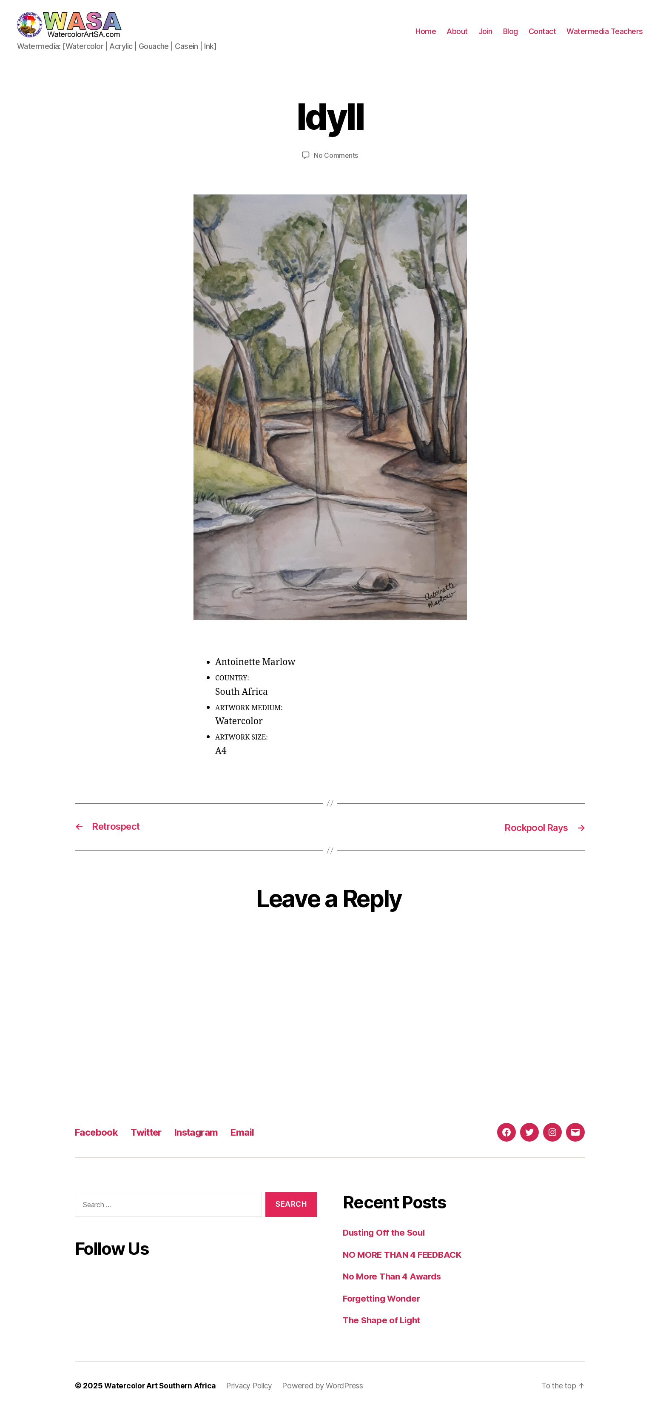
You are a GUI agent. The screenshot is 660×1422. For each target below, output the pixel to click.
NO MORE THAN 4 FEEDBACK (405, 1267)
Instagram (206, 1145)
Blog (510, 37)
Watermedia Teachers (604, 37)
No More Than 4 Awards (394, 1289)
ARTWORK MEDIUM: (249, 720)
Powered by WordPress (328, 1397)
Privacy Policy (253, 1397)
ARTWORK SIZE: (241, 750)
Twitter (152, 1145)
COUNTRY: (232, 691)
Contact (542, 37)
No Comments (335, 168)
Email (255, 1145)
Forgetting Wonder (383, 1310)
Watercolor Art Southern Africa (161, 1397)
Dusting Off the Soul (386, 1245)
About (457, 37)
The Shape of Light (383, 1333)
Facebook (98, 1145)
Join (485, 37)
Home (425, 37)
